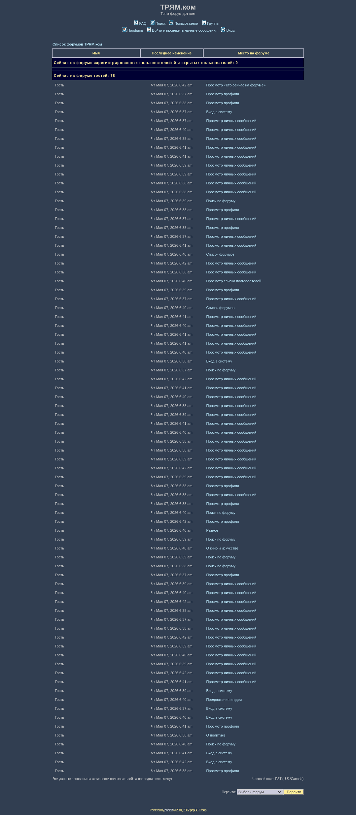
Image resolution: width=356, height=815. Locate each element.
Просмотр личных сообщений (231, 121)
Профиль (133, 30)
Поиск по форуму (220, 201)
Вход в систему (219, 112)
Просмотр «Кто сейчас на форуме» (236, 85)
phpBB (168, 810)
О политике (215, 735)
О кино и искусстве (222, 548)
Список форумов (220, 254)
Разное (212, 530)
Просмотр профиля (222, 94)
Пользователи (183, 23)
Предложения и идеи (224, 700)
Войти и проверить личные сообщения (182, 30)
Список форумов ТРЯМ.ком (77, 44)
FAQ (140, 23)
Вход (227, 30)
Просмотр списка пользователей (233, 281)
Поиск (158, 23)
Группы (210, 23)
